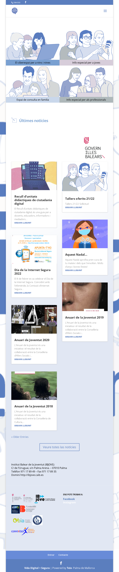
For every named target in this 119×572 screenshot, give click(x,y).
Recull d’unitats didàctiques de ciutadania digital (33, 200)
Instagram (69, 502)
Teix (69, 568)
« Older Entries (20, 437)
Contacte (63, 554)
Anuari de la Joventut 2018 (33, 406)
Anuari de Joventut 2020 (31, 340)
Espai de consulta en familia (33, 99)
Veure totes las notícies (59, 447)
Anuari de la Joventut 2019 (84, 317)
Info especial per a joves (86, 62)
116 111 (16, 2)
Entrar (51, 554)
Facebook (69, 499)
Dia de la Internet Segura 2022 (32, 272)
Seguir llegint (22, 222)
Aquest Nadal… (76, 255)
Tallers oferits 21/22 (79, 199)
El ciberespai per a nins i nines (32, 62)
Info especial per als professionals (86, 99)
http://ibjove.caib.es (32, 475)
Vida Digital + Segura (37, 568)
